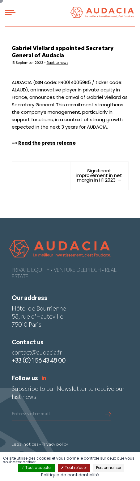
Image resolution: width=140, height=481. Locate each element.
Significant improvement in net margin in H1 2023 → (99, 176)
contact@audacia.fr (37, 353)
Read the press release (47, 143)
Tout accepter (36, 468)
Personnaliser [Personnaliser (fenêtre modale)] (108, 468)
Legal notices (24, 444)
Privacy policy (55, 444)
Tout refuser (74, 468)
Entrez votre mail (31, 414)
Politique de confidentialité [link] (70, 475)
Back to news (57, 63)
